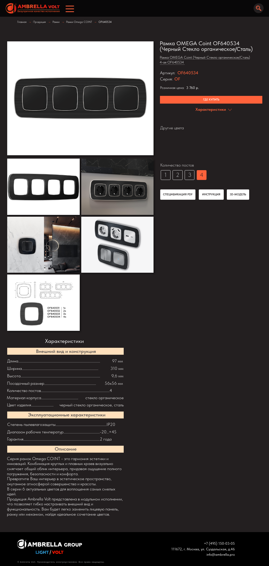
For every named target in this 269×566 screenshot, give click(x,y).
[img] (31, 8)
